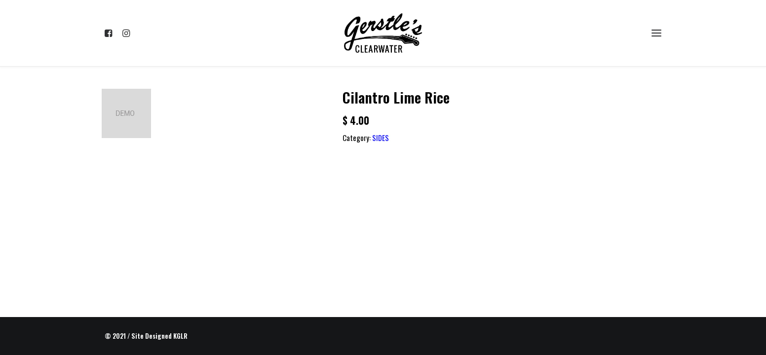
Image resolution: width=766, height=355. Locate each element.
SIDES (380, 137)
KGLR (180, 336)
